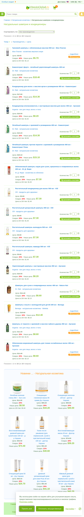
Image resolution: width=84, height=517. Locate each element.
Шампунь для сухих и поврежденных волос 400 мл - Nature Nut (41, 285)
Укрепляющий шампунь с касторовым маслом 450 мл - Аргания (39, 266)
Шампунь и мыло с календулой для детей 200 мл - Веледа (39, 305)
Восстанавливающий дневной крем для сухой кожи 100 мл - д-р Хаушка (17, 434)
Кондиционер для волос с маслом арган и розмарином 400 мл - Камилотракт (44, 86)
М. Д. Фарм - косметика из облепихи (29, 173)
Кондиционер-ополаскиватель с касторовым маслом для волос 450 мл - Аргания (46, 106)
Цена (29, 42)
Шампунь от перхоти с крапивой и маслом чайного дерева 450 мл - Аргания (44, 324)
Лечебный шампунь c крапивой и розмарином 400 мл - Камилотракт (40, 125)
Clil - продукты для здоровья (26, 192)
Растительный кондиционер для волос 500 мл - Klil (36, 188)
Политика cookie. (26, 502)
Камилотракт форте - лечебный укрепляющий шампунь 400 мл (38, 67)
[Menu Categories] (2, 14)
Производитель (19, 42)
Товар (7, 42)
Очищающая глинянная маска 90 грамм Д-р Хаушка (41, 397)
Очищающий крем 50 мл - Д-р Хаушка (17, 475)
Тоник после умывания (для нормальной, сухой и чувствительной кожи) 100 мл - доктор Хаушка (41, 437)
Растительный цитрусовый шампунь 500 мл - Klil (32, 208)
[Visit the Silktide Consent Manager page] (80, 508)
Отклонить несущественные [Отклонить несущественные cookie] (49, 509)
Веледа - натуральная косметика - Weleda (31, 308)
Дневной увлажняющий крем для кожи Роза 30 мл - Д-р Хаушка (41, 477)
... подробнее (73, 54)
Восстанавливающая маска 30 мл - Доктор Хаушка (66, 433)
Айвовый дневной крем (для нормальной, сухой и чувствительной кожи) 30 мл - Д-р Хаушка (66, 479)
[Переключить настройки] (71, 509)
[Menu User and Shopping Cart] (81, 14)
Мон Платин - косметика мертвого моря (27, 51)
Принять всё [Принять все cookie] (27, 509)
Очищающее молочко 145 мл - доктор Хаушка (66, 397)
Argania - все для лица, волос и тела (26, 109)
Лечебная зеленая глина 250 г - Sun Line (17, 396)
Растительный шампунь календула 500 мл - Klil (32, 227)
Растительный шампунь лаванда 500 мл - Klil (31, 246)
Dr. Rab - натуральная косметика (25, 71)
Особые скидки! (9, 2)
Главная (13, 504)
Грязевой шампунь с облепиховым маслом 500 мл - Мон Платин (39, 48)
